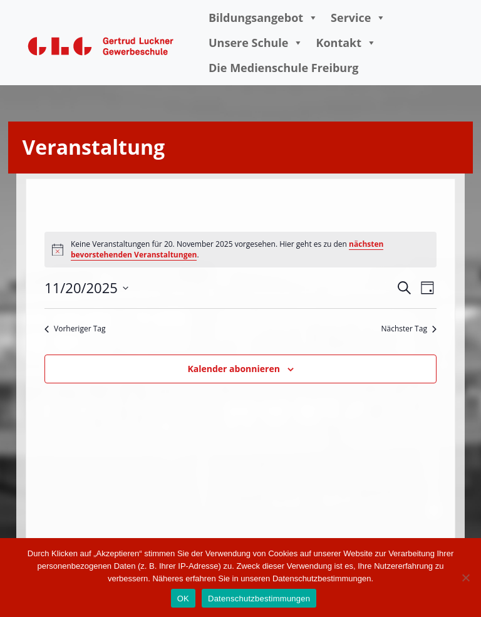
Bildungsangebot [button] (263, 17)
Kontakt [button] (346, 42)
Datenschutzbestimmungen (259, 598)
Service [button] (358, 17)
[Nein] (465, 577)
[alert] (240, 249)
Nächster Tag (409, 329)
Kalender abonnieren (233, 369)
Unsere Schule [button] (256, 42)
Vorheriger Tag (74, 329)
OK (183, 598)
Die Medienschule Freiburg (284, 67)
